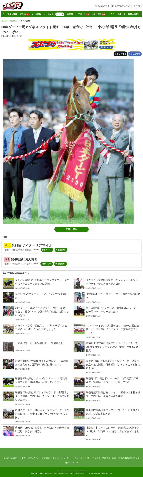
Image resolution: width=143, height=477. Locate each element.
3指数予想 (98, 14)
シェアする (121, 54)
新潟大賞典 (12, 14)
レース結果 (48, 14)
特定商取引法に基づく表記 (104, 458)
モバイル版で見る (102, 6)
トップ (4, 21)
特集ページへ (47, 250)
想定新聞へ (62, 250)
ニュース (60, 14)
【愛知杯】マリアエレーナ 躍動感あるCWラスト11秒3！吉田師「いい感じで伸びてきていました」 (112, 431)
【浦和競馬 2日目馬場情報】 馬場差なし (39, 343)
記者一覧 (121, 14)
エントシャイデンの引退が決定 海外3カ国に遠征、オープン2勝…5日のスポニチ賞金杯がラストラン (112, 329)
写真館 (70, 14)
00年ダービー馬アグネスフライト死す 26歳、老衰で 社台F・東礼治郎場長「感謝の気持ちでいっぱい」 (41, 312)
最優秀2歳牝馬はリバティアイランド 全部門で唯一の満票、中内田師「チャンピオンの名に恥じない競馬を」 (42, 396)
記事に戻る (71, 229)
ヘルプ (22, 458)
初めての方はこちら (123, 6)
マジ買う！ (83, 14)
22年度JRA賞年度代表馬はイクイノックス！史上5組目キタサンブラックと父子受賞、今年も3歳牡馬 (113, 347)
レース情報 (36, 14)
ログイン (137, 6)
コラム (111, 14)
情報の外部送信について (129, 458)
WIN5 (24, 14)
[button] (3, 14)
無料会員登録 (134, 14)
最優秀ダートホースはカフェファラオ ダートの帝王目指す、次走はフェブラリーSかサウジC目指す (42, 414)
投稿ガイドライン (82, 458)
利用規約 (46, 458)
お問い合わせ (34, 458)
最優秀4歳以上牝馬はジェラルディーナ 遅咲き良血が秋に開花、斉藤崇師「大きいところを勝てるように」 (113, 365)
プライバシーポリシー (62, 458)
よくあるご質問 (10, 458)
